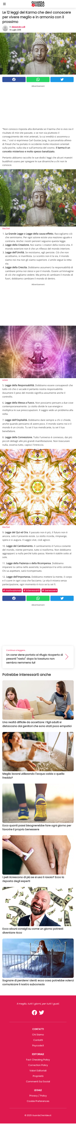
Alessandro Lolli (18, 27)
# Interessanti (31, 590)
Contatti (38, 1040)
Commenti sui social (38, 1081)
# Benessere (49, 590)
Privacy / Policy (38, 1095)
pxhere (5, 380)
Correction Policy (38, 1065)
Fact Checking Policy (38, 1059)
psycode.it (38, 1045)
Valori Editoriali (38, 1070)
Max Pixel (6, 228)
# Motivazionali (12, 590)
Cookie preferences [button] (38, 1101)
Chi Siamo (38, 1034)
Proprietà (38, 1076)
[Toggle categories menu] (4, 4)
